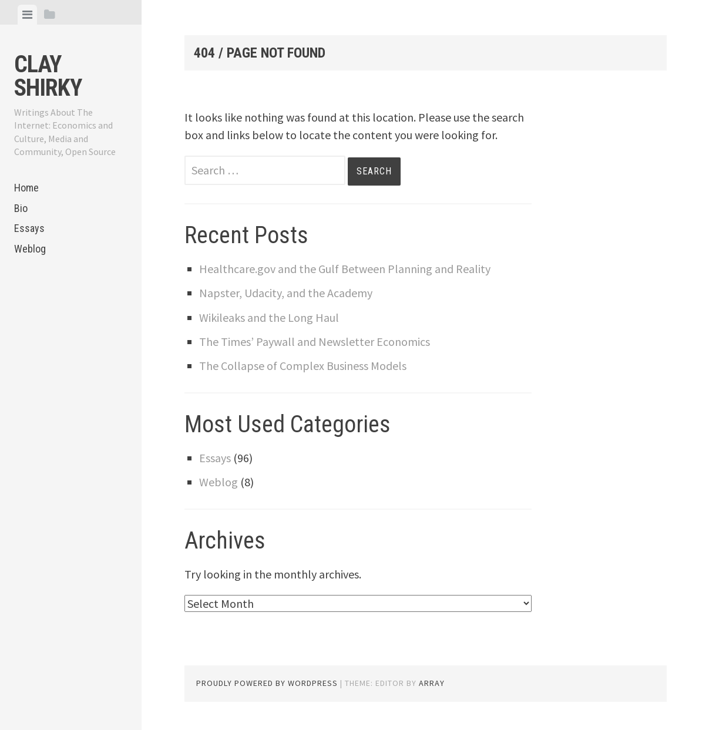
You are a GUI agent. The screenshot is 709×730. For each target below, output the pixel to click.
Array (432, 683)
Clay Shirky (48, 76)
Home (26, 187)
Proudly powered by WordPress (267, 683)
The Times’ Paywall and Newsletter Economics (314, 341)
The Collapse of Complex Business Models (302, 365)
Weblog (30, 249)
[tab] (27, 15)
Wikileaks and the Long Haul (269, 317)
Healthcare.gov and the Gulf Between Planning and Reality (344, 268)
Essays (29, 228)
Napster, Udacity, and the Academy (285, 292)
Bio (21, 208)
